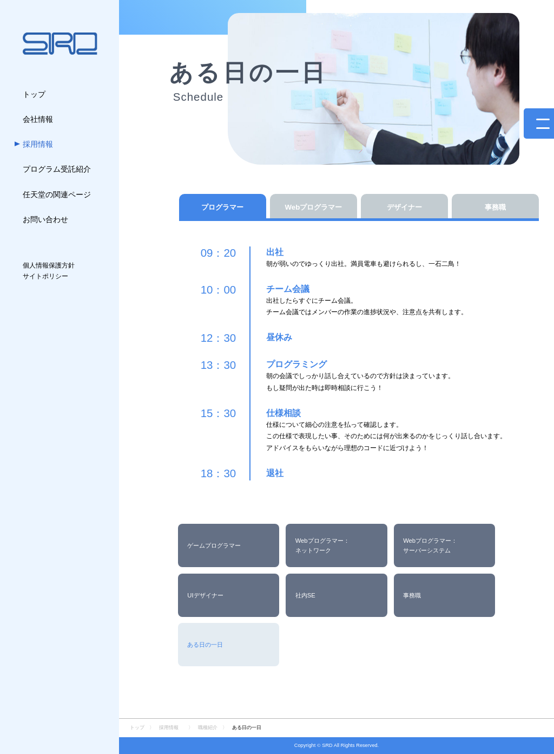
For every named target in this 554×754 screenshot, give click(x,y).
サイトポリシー (45, 276)
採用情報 (169, 727)
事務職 (495, 207)
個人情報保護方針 (49, 265)
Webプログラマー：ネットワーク (322, 545)
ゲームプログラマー (214, 545)
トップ (137, 727)
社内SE (305, 595)
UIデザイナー (205, 595)
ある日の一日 (205, 644)
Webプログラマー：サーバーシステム (430, 545)
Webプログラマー (313, 207)
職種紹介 (207, 727)
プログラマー (222, 207)
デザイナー (404, 207)
